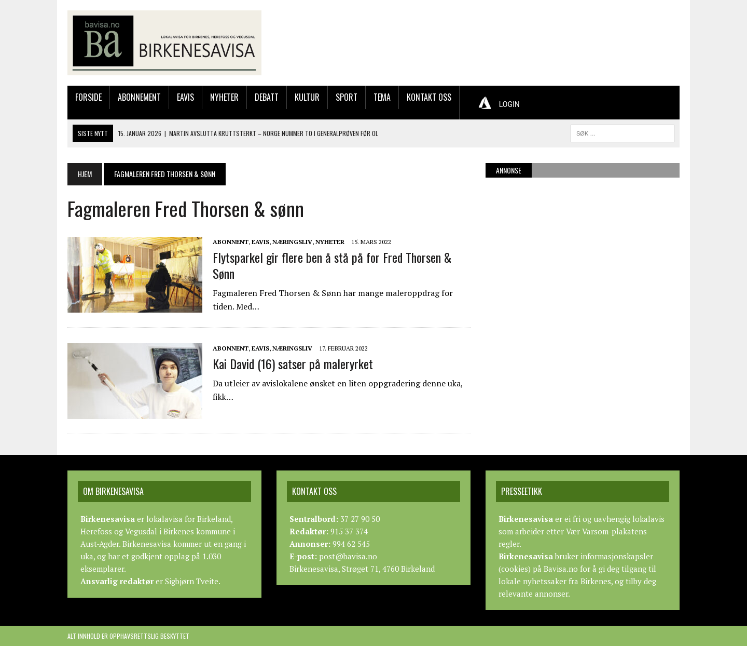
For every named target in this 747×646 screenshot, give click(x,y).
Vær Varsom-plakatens (606, 531)
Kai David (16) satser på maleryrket (293, 363)
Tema (382, 97)
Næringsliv (292, 242)
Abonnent (230, 242)
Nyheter (224, 97)
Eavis (185, 97)
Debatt (267, 97)
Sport (346, 97)
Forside (88, 97)
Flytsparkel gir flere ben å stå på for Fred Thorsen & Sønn (332, 265)
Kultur (307, 97)
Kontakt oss (429, 97)
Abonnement (139, 97)
